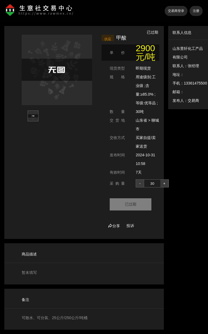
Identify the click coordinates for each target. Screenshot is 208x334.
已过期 (130, 204)
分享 (114, 226)
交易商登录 (176, 11)
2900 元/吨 (145, 52)
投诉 (130, 225)
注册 (196, 11)
